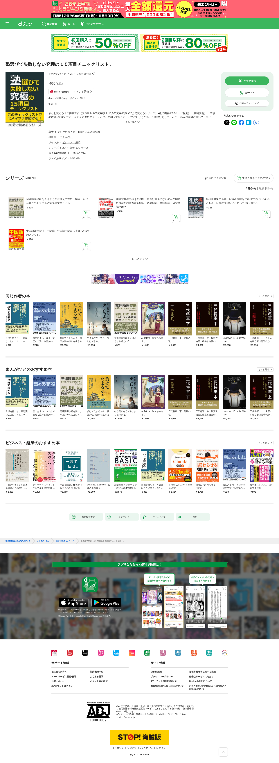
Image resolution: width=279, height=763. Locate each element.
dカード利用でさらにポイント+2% (65, 98)
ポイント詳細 (81, 91)
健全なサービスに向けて (201, 676)
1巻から (251, 188)
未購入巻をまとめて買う (256, 178)
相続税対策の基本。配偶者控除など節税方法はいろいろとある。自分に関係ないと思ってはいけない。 (238, 201)
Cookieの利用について (200, 681)
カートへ (250, 92)
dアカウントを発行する (126, 747)
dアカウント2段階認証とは (164, 681)
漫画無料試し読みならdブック (18, 541)
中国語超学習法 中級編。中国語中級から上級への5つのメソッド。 (57, 232)
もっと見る (263, 296)
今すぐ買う (249, 80)
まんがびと (66, 137)
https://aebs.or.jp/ (127, 717)
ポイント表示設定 (99, 681)
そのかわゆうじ (57, 73)
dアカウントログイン (62, 686)
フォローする (94, 74)
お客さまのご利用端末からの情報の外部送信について (208, 687)
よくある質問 (96, 676)
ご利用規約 (156, 672)
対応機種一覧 (96, 672)
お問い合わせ (58, 681)
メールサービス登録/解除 (63, 676)
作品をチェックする (249, 103)
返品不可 (52, 104)
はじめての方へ (59, 672)
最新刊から (266, 188)
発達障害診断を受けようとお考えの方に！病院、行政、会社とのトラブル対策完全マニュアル (58, 201)
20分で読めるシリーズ (75, 147)
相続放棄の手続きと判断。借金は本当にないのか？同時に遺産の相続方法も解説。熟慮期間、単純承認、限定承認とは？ (148, 203)
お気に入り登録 (217, 178)
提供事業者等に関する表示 (202, 672)
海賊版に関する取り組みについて (167, 686)
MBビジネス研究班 (80, 73)
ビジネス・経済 (71, 142)
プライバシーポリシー (162, 676)
